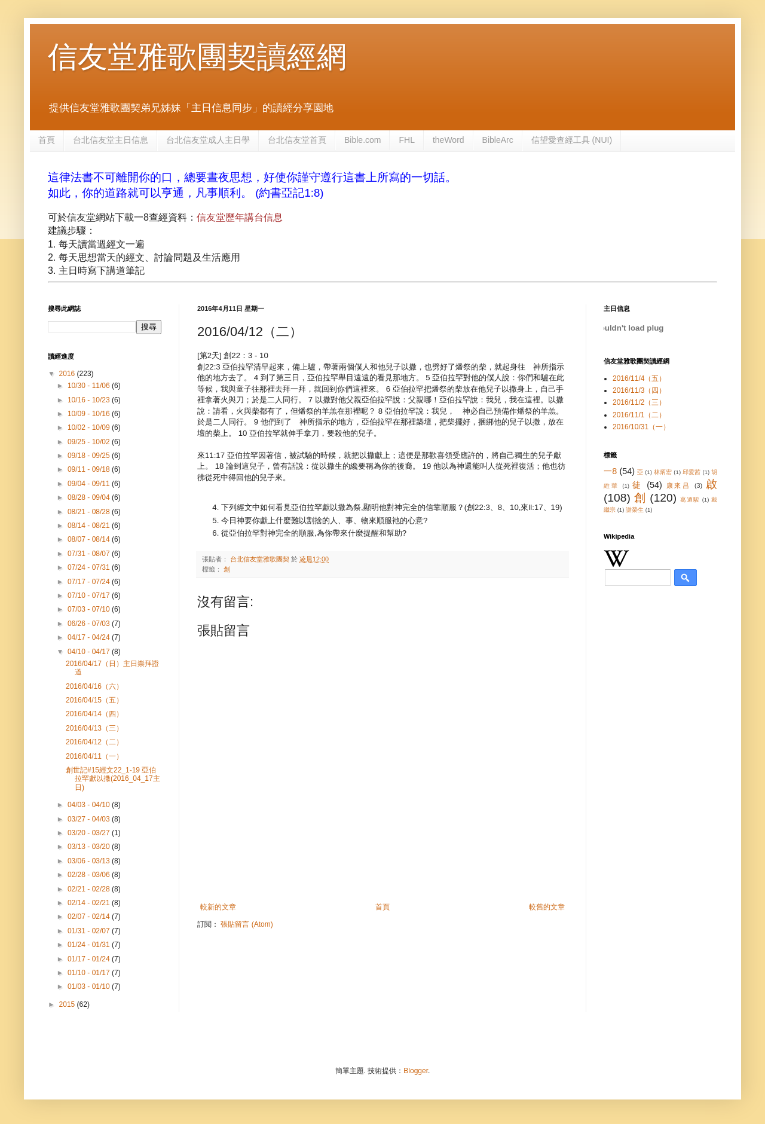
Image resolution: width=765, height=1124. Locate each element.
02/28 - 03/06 (90, 875)
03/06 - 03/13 (90, 861)
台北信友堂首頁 (297, 140)
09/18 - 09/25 (90, 455)
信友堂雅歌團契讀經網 (197, 57)
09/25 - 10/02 (90, 442)
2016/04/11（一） (94, 756)
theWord (448, 140)
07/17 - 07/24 (90, 582)
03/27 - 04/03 (90, 819)
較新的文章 (218, 907)
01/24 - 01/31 (90, 944)
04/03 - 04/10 (90, 805)
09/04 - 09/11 (90, 483)
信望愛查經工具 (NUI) (571, 140)
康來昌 (678, 485)
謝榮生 (635, 509)
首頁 (46, 140)
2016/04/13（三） (94, 728)
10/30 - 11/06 (90, 385)
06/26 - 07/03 (90, 623)
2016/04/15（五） (94, 700)
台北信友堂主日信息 (110, 140)
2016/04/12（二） (94, 742)
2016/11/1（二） (639, 415)
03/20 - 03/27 (90, 833)
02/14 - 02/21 (90, 903)
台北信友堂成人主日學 (208, 140)
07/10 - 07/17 (90, 595)
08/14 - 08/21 (90, 525)
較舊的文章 (547, 907)
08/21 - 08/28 (90, 512)
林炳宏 (663, 472)
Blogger (415, 1071)
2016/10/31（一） (641, 427)
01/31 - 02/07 (90, 931)
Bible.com (362, 140)
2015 (68, 1004)
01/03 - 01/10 (90, 986)
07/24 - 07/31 (90, 567)
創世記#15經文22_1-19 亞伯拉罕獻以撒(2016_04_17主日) (113, 779)
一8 (610, 471)
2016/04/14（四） (94, 714)
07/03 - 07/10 (90, 609)
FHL (406, 140)
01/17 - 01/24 (90, 959)
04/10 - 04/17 (90, 651)
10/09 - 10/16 (90, 414)
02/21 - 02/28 (90, 889)
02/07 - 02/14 (90, 916)
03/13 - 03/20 (90, 846)
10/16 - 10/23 (90, 400)
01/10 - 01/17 (90, 973)
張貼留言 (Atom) (247, 924)
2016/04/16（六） (94, 686)
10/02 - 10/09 (90, 427)
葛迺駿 (690, 499)
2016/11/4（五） (639, 378)
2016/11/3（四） (639, 390)
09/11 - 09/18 (90, 469)
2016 (68, 373)
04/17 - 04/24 (90, 637)
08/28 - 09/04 (90, 497)
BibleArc (497, 140)
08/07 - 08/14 (90, 539)
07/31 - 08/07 (90, 553)
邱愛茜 (692, 472)
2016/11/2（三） (639, 402)
